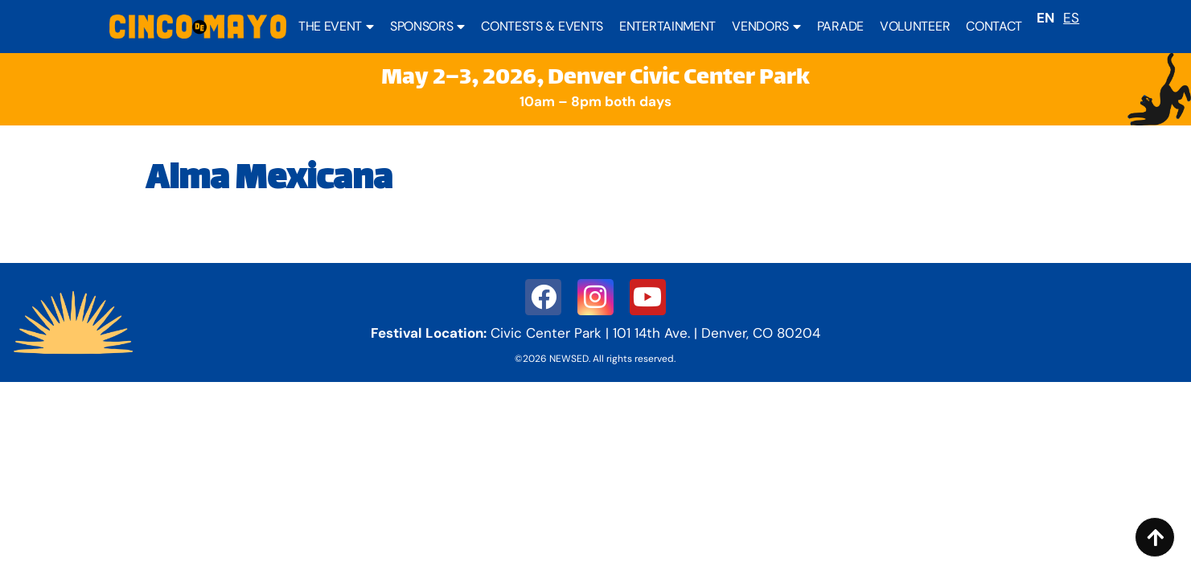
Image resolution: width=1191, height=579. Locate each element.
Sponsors (427, 26)
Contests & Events (542, 26)
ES (1071, 18)
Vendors (766, 26)
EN (1045, 18)
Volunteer (915, 26)
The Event (336, 26)
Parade (840, 26)
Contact (994, 26)
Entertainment (667, 26)
